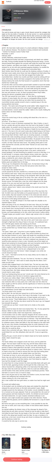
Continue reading (16, 459)
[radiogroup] (17, 17)
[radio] (14, 17)
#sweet (3, 26)
